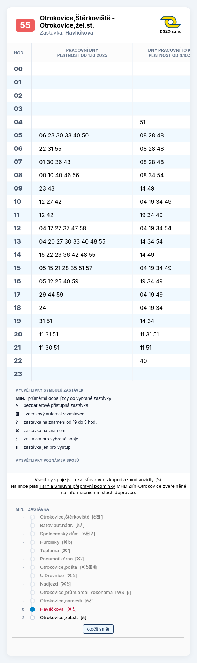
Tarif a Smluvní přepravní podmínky (77, 486)
